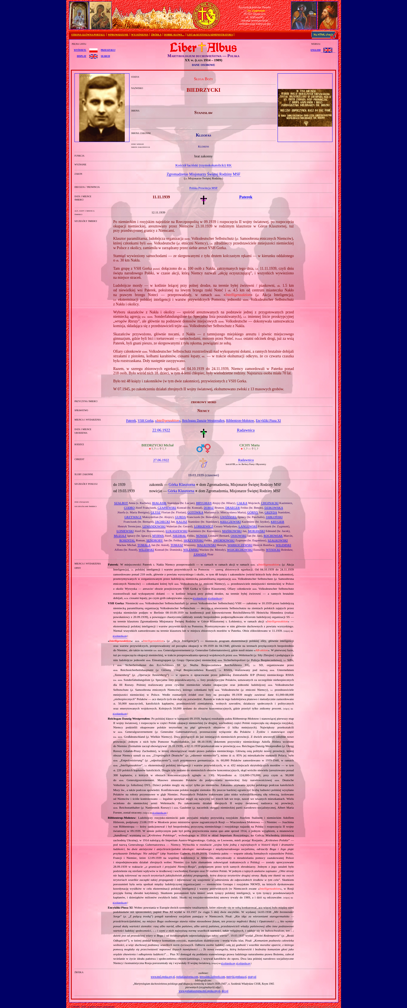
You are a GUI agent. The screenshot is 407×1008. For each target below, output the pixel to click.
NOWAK (201, 535)
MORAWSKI (256, 531)
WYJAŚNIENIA (139, 34)
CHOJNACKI (269, 503)
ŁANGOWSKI (248, 526)
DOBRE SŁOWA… (174, 34)
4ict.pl (225, 990)
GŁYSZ (155, 512)
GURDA (180, 517)
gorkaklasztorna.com (187, 976)
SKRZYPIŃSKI (194, 540)
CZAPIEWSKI (166, 507)
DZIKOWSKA (273, 507)
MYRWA (158, 535)
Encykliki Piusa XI (268, 420)
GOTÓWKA (195, 512)
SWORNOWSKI (223, 540)
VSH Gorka (145, 420)
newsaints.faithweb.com (212, 976)
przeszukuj (108, 49)
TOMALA (144, 545)
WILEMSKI (283, 545)
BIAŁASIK (159, 503)
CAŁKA (242, 503)
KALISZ (181, 521)
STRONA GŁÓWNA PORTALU (88, 34)
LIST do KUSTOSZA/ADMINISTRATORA (210, 34)
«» (168, 420)
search (105, 55)
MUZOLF (120, 535)
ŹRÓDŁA (156, 34)
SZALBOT (121, 503)
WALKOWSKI (206, 545)
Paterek (131, 420)
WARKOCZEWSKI (240, 545)
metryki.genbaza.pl (236, 976)
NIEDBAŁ (179, 535)
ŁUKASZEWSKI (177, 531)
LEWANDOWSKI (153, 526)
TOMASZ (176, 545)
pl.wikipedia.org (200, 598)
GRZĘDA (271, 512)
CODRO (129, 507)
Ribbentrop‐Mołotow (240, 420)
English (315, 49)
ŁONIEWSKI (125, 531)
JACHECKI (162, 521)
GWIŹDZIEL (228, 517)
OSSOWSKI (238, 535)
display (81, 55)
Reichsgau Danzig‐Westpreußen (203, 420)
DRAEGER (232, 507)
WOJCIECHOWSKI (240, 549)
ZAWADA (200, 554)
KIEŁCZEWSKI (230, 521)
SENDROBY (154, 540)
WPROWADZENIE (118, 34)
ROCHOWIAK (273, 535)
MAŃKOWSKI (232, 531)
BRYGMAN (204, 503)
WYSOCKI (273, 549)
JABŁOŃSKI (274, 517)
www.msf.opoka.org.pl (163, 976)
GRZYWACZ (133, 517)
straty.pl (252, 976)
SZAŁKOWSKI (278, 540)
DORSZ (209, 507)
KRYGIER (277, 521)
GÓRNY (252, 512)
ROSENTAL (127, 540)
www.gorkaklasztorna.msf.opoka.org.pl (199, 990)
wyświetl (80, 49)
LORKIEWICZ (203, 526)
